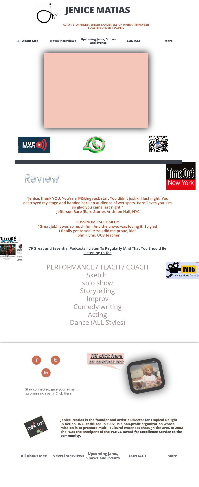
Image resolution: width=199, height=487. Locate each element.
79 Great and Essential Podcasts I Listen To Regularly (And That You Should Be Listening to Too (97, 250)
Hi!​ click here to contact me (106, 358)
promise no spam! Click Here (48, 393)
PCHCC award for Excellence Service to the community (121, 434)
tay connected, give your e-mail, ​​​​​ (52, 389)
